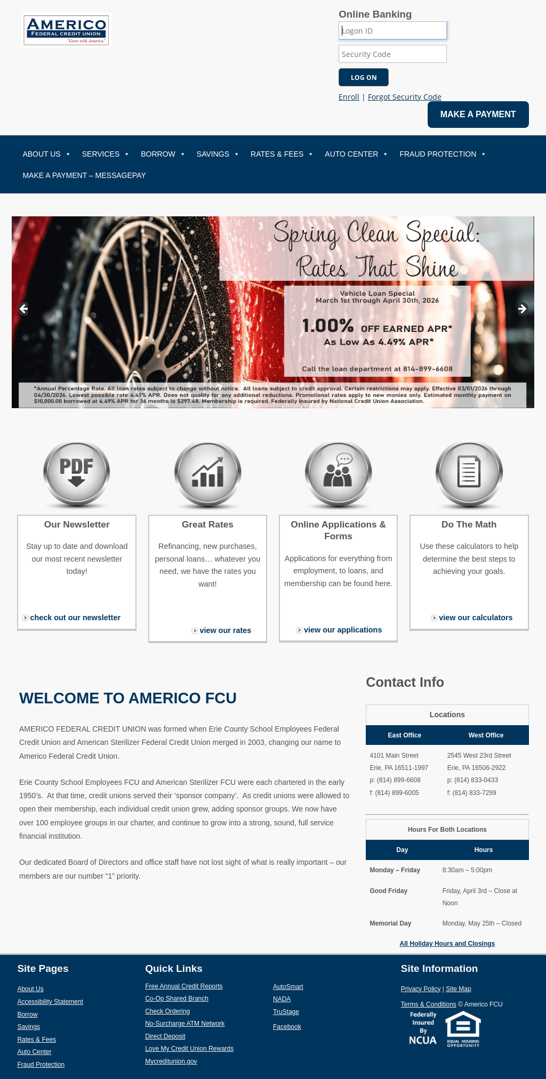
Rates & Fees (282, 154)
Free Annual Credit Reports (208, 985)
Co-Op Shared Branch (201, 998)
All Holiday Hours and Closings (447, 943)
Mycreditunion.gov (171, 1061)
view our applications (343, 630)
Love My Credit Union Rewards (209, 1048)
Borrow (163, 154)
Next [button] (523, 310)
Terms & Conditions (428, 1004)
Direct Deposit (190, 1036)
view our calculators (475, 617)
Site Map (458, 989)
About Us (46, 154)
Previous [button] (22, 310)
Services (106, 154)
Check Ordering (192, 1011)
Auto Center (357, 154)
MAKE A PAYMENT (478, 114)
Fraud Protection (443, 154)
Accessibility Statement (50, 1001)
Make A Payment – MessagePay (84, 175)
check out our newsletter (75, 617)
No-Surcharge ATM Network (209, 1023)
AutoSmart (313, 986)
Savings (218, 154)
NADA (307, 998)
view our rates (225, 630)
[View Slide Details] (273, 312)
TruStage (311, 1011)
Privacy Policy (421, 989)
